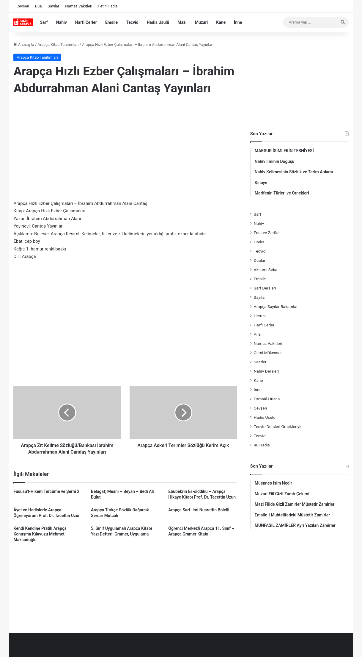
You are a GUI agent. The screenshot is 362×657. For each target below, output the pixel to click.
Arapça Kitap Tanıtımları (57, 44)
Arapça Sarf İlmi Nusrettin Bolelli (198, 509)
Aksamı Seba (265, 269)
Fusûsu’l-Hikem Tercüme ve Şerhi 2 (46, 491)
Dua (38, 6)
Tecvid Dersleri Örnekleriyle (278, 426)
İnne (238, 22)
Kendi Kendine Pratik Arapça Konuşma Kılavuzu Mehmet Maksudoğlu (39, 534)
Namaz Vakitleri (78, 6)
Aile (257, 334)
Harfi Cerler (86, 22)
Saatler (260, 361)
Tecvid (132, 22)
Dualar (259, 260)
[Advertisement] (125, 149)
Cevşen (22, 6)
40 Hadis (262, 445)
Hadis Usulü (158, 22)
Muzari (201, 22)
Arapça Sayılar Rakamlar (276, 306)
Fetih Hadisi (108, 6)
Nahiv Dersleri (266, 371)
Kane (221, 22)
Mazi (182, 22)
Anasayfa (23, 44)
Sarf (44, 22)
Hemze (260, 315)
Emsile (111, 22)
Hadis (259, 241)
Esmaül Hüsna (267, 398)
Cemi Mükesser (268, 352)
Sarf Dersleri (265, 288)
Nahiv (61, 22)
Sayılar (53, 6)
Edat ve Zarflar (267, 232)
